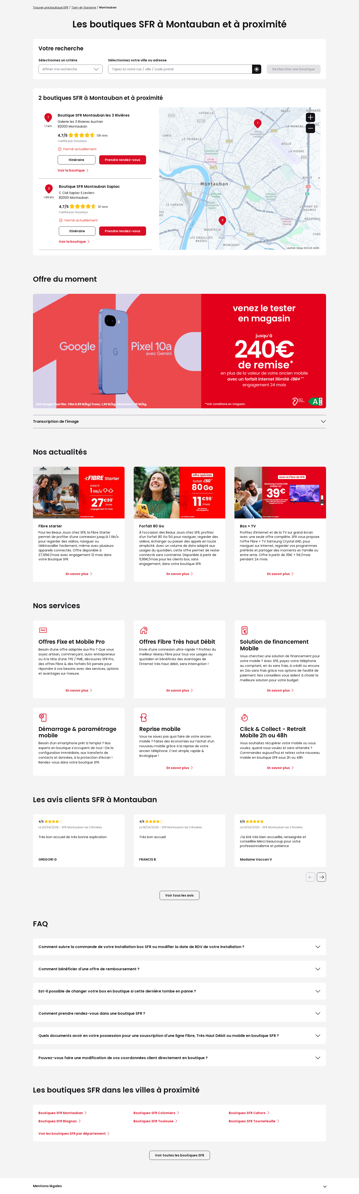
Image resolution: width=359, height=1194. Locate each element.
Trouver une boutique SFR (50, 7)
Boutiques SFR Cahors (247, 1113)
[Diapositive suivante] (321, 877)
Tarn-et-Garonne (83, 7)
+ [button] (310, 117)
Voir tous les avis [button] (179, 895)
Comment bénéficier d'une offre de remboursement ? (179, 969)
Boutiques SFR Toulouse (153, 1121)
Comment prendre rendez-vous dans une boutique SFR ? (179, 1013)
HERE (316, 248)
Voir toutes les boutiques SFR (179, 1155)
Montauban (108, 7)
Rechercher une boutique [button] (293, 69)
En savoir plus (77, 690)
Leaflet (290, 248)
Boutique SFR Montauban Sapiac (89, 186)
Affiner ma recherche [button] (70, 69)
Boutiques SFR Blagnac (57, 1121)
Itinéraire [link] (76, 160)
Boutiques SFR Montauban (60, 1113)
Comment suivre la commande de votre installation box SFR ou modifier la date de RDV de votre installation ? (179, 947)
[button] (256, 69)
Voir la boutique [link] (71, 170)
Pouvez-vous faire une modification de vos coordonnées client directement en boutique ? (179, 1058)
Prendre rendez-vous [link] (122, 160)
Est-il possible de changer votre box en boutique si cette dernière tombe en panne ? (179, 991)
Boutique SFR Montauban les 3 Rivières (94, 115)
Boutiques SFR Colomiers (154, 1113)
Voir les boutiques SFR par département (73, 1133)
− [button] (310, 128)
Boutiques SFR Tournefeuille (252, 1121)
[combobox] (180, 69)
